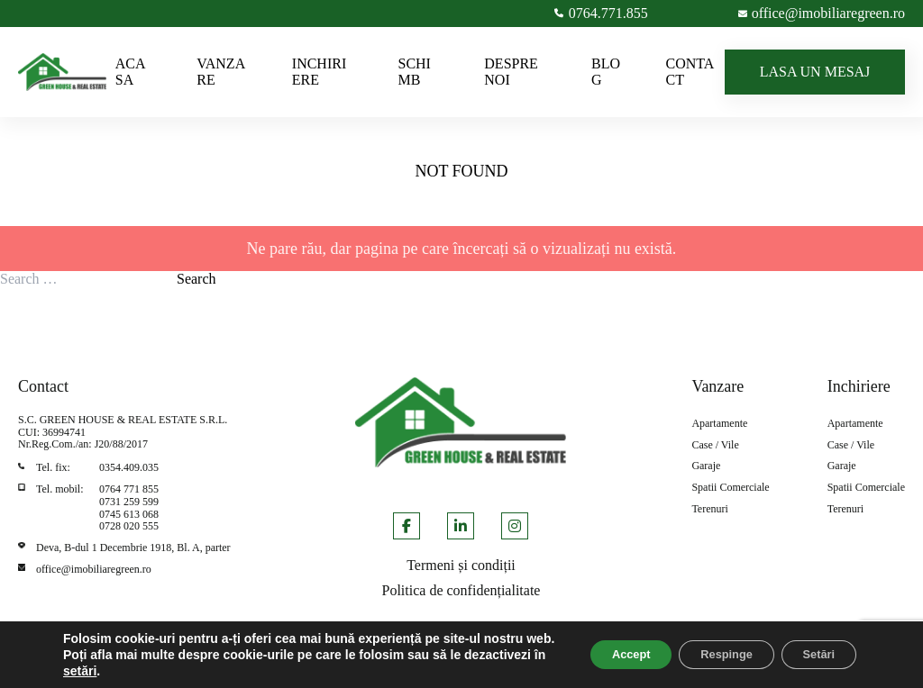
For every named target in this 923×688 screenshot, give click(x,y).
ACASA (130, 71)
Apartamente (719, 424)
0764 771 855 (129, 489)
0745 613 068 (129, 514)
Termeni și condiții (461, 565)
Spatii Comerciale (730, 487)
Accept (593, 646)
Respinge (704, 646)
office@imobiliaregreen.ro (93, 569)
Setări (811, 646)
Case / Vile (714, 445)
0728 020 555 (129, 526)
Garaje (705, 466)
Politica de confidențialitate (461, 590)
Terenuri (709, 509)
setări (164, 671)
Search (196, 278)
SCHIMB (414, 71)
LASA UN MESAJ (815, 71)
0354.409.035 (129, 467)
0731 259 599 (129, 501)
